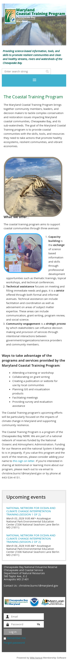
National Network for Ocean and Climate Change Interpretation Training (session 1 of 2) (30, 511)
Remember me (16, 638)
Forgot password (14, 642)
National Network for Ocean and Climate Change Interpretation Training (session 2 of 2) (30, 538)
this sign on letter (23, 461)
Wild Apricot (36, 657)
